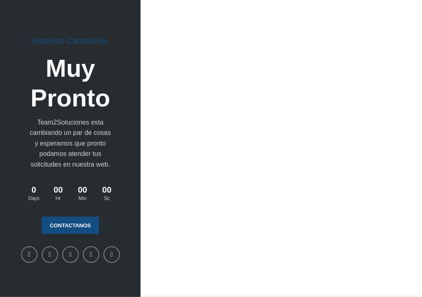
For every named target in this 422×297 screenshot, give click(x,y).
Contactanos (70, 225)
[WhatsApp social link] (91, 254)
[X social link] (50, 254)
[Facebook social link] (29, 254)
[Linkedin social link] (70, 254)
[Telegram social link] (111, 254)
